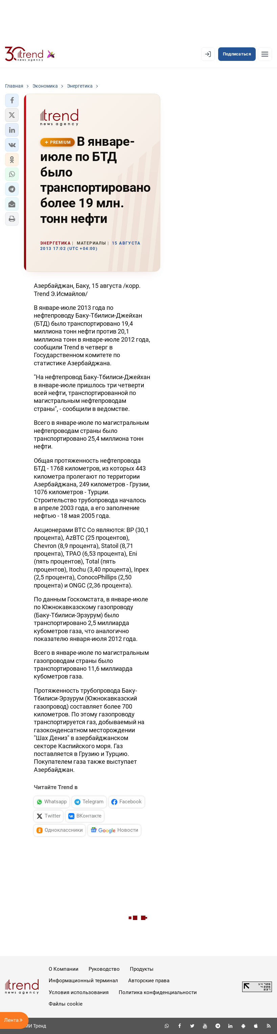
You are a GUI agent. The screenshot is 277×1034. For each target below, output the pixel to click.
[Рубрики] (265, 54)
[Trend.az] (30, 54)
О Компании (63, 969)
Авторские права (148, 981)
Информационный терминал (83, 981)
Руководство (104, 969)
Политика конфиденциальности (158, 992)
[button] (11, 100)
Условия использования (79, 992)
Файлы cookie (66, 1004)
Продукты (142, 969)
